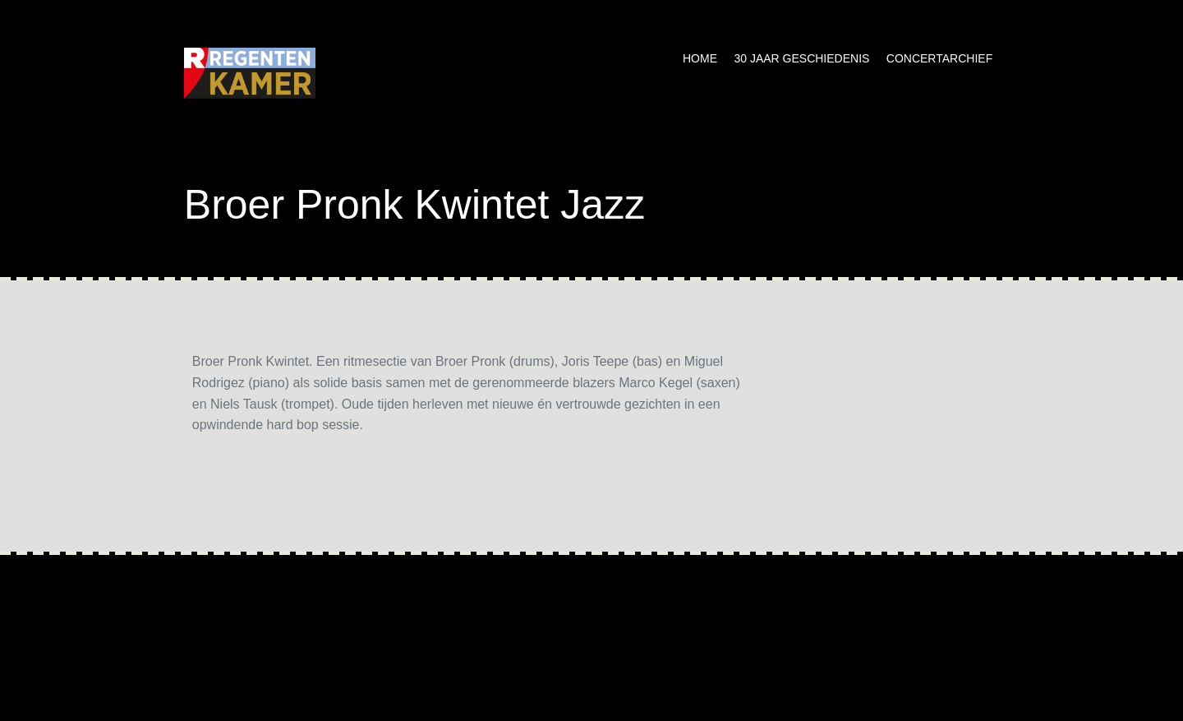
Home (700, 58)
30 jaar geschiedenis (801, 58)
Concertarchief (939, 58)
